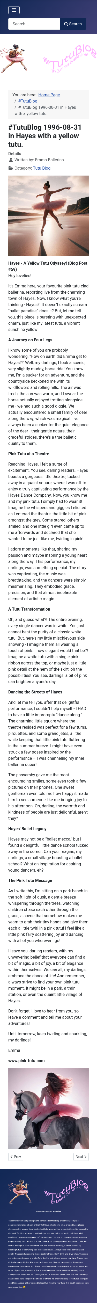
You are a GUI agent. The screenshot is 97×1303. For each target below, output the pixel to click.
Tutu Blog (42, 168)
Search (73, 23)
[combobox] (34, 24)
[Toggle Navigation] (14, 10)
